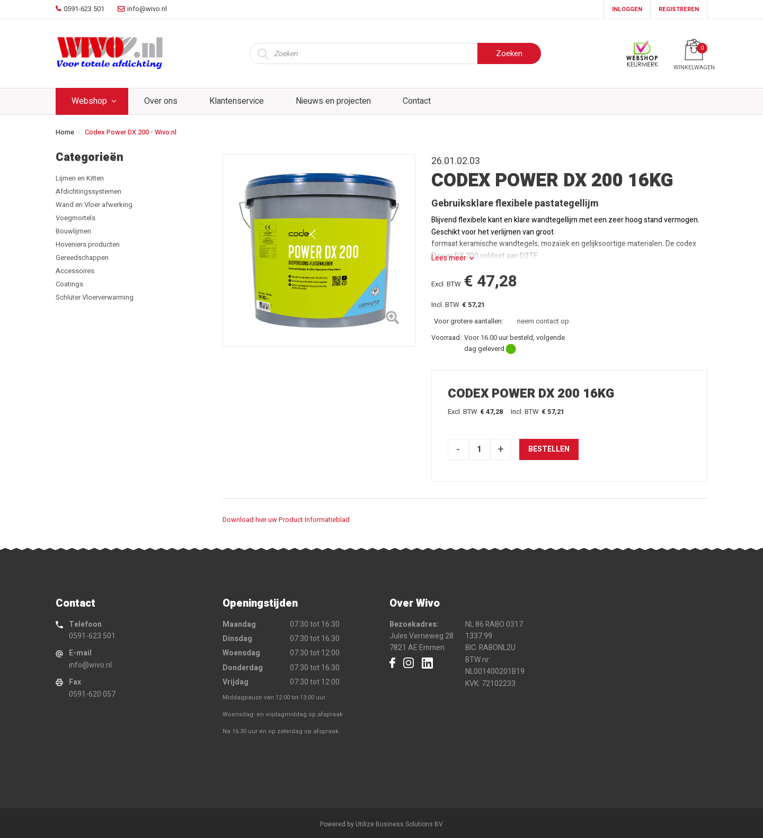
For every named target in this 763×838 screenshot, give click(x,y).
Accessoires (75, 271)
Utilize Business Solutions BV (399, 824)
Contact (417, 101)
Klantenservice (236, 101)
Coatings (69, 284)
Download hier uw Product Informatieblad (286, 520)
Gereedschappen (82, 258)
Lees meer (448, 258)
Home (65, 132)
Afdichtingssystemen (88, 191)
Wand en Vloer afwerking (94, 205)
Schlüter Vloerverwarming (95, 297)
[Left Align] (392, 319)
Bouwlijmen (73, 231)
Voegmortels (75, 218)
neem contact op (543, 321)
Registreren (679, 9)
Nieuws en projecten (333, 101)
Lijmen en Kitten (80, 178)
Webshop (89, 101)
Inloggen (627, 9)
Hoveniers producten (88, 244)
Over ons (161, 101)
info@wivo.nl (90, 665)
